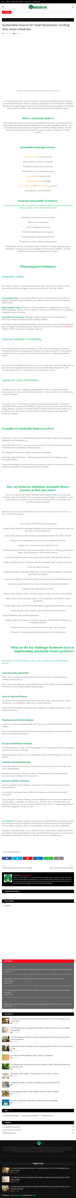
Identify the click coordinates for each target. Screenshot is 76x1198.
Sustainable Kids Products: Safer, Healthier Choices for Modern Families (34, 1092)
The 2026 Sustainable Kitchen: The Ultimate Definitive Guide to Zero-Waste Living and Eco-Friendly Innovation (36, 991)
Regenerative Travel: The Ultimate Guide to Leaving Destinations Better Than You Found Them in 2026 (37, 1004)
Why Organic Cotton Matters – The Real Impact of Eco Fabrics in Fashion (34, 1074)
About (7, 1)
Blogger (34, 1195)
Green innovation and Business (16, 20)
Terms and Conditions (17, 1)
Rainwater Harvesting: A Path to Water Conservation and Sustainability (34, 1101)
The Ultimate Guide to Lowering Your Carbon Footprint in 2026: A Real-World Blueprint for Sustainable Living (40, 1066)
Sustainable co (8, 33)
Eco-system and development (11, 1115)
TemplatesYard (17, 1195)
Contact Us (28, 1)
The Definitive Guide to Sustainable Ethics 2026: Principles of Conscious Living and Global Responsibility (33, 980)
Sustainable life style (47, 1115)
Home (2, 1)
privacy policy (36, 1)
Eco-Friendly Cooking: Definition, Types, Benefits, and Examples (32, 1055)
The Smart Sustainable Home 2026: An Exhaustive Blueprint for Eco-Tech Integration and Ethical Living (38, 969)
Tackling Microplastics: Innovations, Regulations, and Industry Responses (35, 1083)
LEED (68, 327)
